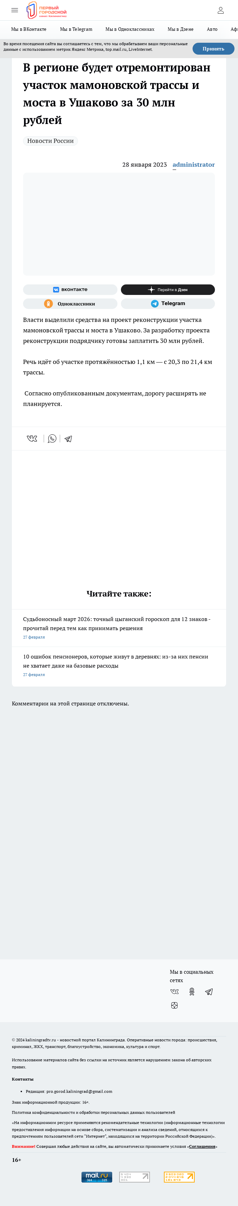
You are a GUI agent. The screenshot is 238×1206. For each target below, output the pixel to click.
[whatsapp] (52, 438)
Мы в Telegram (76, 29)
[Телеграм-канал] (168, 303)
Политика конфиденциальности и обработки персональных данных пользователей (93, 1112)
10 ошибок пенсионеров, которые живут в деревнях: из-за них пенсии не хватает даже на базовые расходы (119, 666)
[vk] (33, 438)
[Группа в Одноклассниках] (70, 303)
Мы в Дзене (181, 29)
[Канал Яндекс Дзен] (168, 289)
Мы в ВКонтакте (29, 29)
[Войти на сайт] (221, 10)
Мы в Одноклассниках (130, 29)
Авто (212, 29)
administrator (194, 164)
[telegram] (71, 438)
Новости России (50, 141)
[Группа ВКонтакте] (70, 289)
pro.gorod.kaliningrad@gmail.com (79, 1091)
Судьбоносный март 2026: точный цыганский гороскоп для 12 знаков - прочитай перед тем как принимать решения (119, 628)
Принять (213, 49)
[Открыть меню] (14, 10)
